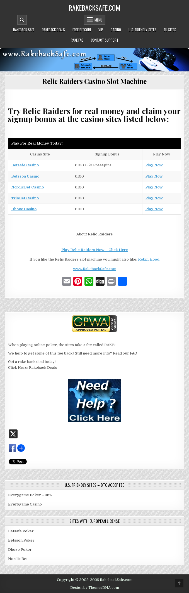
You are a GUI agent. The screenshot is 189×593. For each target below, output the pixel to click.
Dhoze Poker (20, 549)
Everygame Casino (25, 504)
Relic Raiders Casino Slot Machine (94, 81)
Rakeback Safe (23, 29)
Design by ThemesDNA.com (94, 588)
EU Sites (170, 29)
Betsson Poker (21, 540)
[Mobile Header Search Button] (22, 20)
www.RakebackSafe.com (94, 269)
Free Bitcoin (81, 29)
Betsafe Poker (21, 531)
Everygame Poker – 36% (30, 495)
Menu (98, 20)
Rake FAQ (77, 40)
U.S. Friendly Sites (142, 29)
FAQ (133, 353)
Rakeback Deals (53, 29)
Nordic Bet (18, 559)
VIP (100, 29)
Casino (116, 29)
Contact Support (104, 40)
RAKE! (109, 345)
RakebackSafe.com (94, 8)
